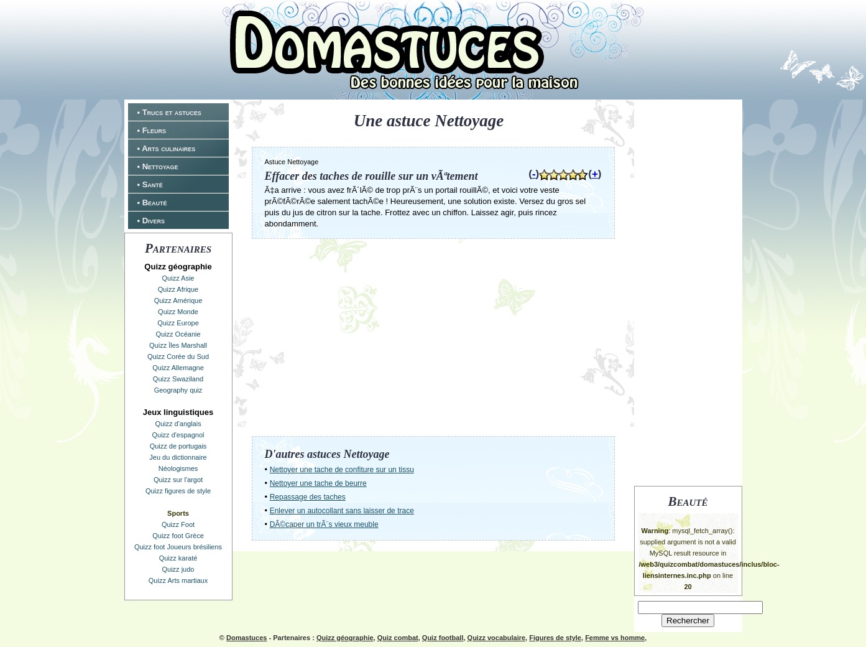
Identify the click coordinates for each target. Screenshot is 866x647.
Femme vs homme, (616, 637)
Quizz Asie (178, 278)
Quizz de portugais (178, 446)
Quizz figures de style (178, 491)
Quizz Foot (178, 524)
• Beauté (152, 202)
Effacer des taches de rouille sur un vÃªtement (371, 176)
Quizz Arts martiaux (178, 580)
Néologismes (178, 468)
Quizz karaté (178, 558)
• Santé (150, 184)
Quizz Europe (178, 323)
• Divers (151, 220)
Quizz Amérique (178, 300)
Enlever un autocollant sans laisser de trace (342, 510)
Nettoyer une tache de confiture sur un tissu (342, 469)
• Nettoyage (157, 166)
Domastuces (246, 637)
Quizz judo (178, 569)
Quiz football (443, 637)
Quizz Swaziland (178, 379)
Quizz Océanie (177, 334)
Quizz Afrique (178, 289)
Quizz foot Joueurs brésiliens (178, 547)
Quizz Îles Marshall (178, 345)
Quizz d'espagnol (178, 435)
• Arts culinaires (166, 148)
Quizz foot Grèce (178, 535)
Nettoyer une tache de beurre (318, 483)
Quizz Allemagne (178, 367)
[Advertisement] (688, 291)
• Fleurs (152, 130)
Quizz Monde (178, 311)
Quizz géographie (345, 637)
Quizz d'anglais (178, 423)
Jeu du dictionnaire (177, 457)
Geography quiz (178, 390)
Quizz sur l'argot (178, 479)
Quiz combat (397, 637)
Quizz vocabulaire (497, 637)
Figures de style (555, 637)
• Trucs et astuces (169, 112)
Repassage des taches (308, 497)
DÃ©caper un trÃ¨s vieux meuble (324, 524)
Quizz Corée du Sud (178, 356)
